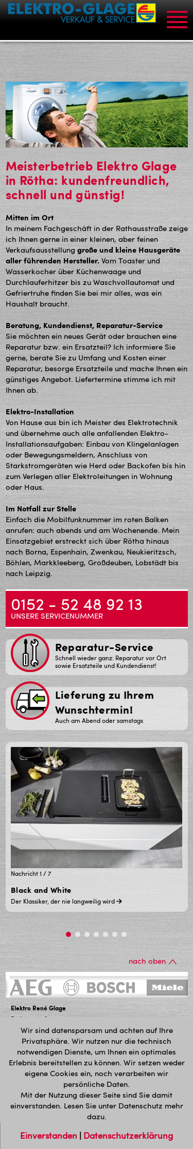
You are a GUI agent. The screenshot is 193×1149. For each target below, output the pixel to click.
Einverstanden (49, 1135)
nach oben (153, 960)
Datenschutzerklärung (128, 1135)
